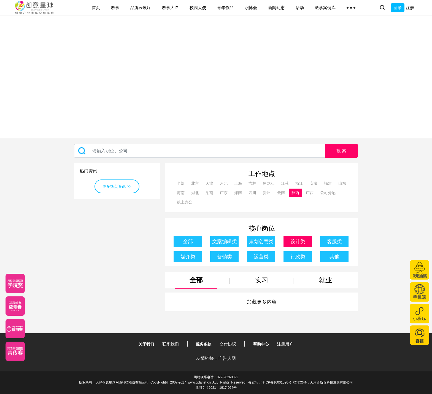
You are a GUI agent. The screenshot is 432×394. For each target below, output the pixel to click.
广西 (310, 193)
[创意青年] (15, 351)
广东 (224, 193)
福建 (328, 183)
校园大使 (198, 7)
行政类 (297, 256)
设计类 (297, 241)
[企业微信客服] (419, 335)
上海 (238, 183)
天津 (209, 183)
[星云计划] (15, 283)
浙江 (299, 183)
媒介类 (187, 256)
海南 (238, 193)
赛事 (115, 7)
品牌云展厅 (140, 7)
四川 (252, 193)
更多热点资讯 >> (116, 186)
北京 (195, 183)
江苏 (285, 183)
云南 (281, 193)
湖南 (209, 193)
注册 (410, 7)
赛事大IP (170, 7)
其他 (334, 256)
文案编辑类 (224, 241)
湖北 (195, 193)
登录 (397, 7)
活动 (300, 7)
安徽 (313, 183)
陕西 (295, 193)
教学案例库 (325, 7)
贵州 (267, 193)
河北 (224, 183)
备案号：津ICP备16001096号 (269, 382)
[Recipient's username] (199, 151)
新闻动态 (276, 7)
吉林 (252, 183)
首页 (96, 7)
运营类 (261, 256)
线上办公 (184, 202)
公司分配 (328, 193)
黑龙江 (268, 183)
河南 (181, 193)
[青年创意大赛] (15, 306)
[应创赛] (15, 328)
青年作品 (225, 7)
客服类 (334, 241)
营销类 (224, 256)
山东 (342, 183)
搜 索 (341, 150)
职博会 (251, 7)
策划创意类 (261, 241)
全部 (181, 183)
